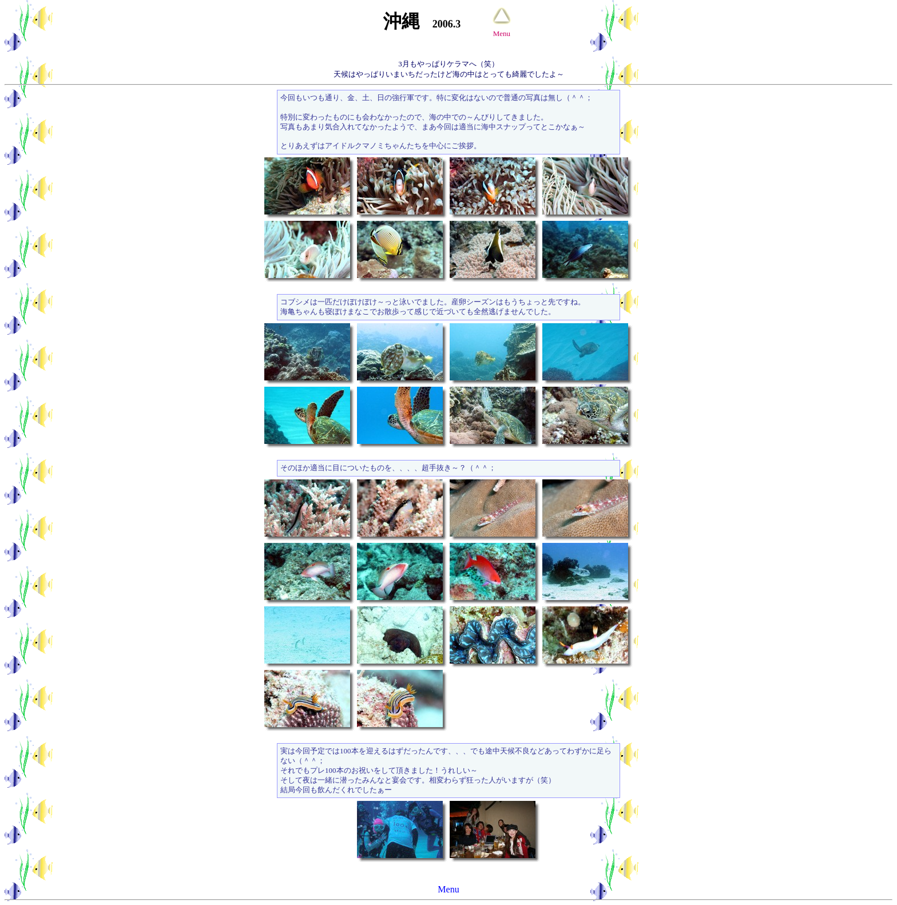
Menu (448, 889)
